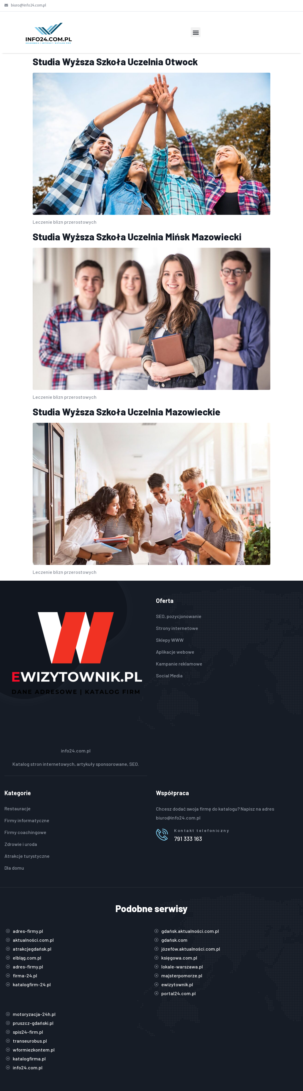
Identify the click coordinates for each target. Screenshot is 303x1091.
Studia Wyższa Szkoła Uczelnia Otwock (115, 61)
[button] (196, 32)
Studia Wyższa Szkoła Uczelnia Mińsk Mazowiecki (137, 236)
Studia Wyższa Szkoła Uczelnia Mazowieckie (126, 411)
